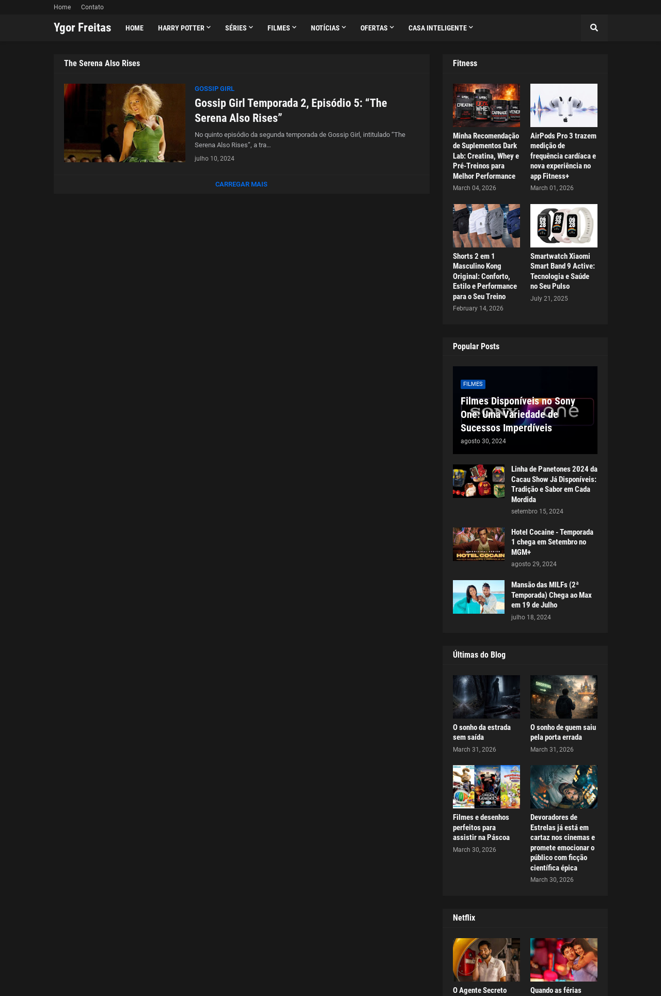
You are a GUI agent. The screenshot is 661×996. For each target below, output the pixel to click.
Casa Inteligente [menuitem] (437, 28)
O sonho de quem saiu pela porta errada (563, 732)
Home (62, 7)
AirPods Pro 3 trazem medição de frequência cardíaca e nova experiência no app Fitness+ (563, 156)
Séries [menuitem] (236, 28)
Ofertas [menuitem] (374, 28)
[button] (594, 27)
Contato (92, 7)
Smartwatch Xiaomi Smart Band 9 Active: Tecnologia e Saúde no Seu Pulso (562, 271)
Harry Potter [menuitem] (181, 28)
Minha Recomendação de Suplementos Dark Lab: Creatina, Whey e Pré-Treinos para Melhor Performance (486, 156)
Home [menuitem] (134, 28)
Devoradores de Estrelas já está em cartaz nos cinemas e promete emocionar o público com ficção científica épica (562, 843)
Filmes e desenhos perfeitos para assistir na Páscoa (481, 827)
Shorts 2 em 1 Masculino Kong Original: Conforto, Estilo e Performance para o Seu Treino (485, 276)
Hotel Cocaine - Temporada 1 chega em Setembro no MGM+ (552, 542)
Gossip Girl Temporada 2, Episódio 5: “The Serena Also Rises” (291, 111)
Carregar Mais (241, 184)
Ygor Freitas (82, 28)
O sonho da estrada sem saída (482, 732)
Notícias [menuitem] (325, 28)
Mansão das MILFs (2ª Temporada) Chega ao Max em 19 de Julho (551, 595)
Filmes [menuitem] (278, 28)
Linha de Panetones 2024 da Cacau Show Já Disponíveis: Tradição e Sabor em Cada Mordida (554, 484)
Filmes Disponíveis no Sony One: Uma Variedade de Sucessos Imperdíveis (518, 414)
